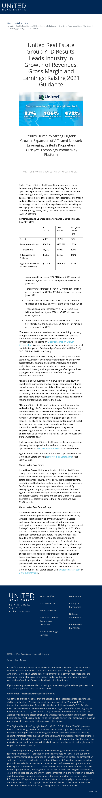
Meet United (75, 598)
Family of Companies (75, 607)
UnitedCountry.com (28, 574)
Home (10, 23)
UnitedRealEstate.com (69, 571)
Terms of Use (12, 661)
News (26, 23)
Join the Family (48, 605)
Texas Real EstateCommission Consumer (49, 623)
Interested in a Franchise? (76, 627)
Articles (18, 23)
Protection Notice (49, 612)
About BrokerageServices (49, 634)
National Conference (75, 617)
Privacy (23, 661)
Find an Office (47, 598)
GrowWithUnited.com (49, 449)
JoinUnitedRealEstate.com (59, 458)
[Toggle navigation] (92, 7)
